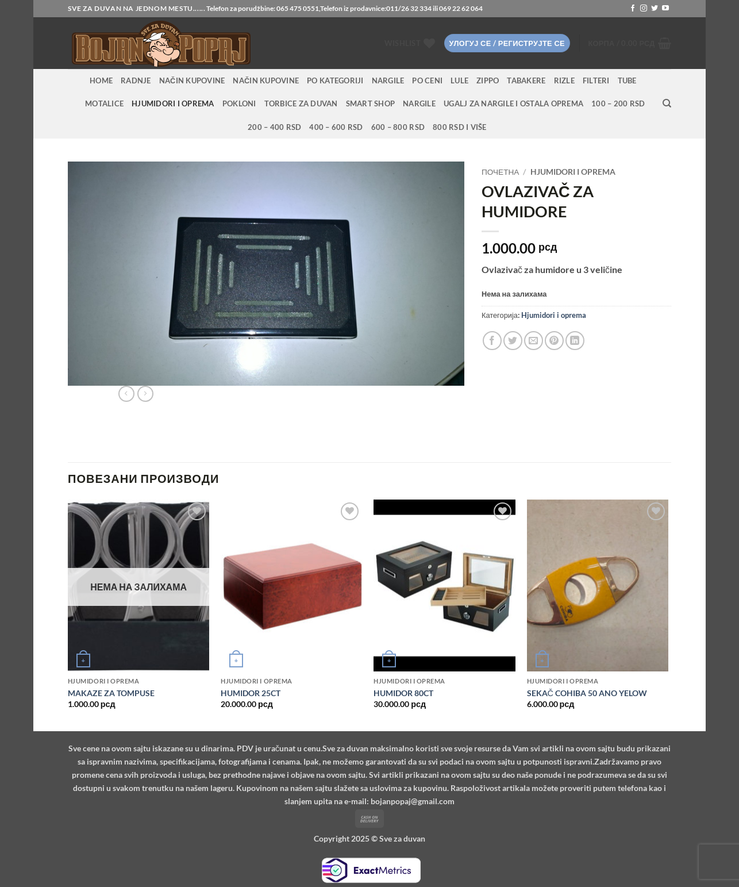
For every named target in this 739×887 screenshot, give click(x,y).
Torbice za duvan (301, 103)
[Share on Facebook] (492, 340)
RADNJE (136, 80)
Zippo (487, 80)
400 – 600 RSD (336, 127)
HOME (101, 80)
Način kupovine (192, 80)
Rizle (564, 80)
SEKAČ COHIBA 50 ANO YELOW (587, 693)
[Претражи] (667, 103)
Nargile (419, 103)
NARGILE (388, 80)
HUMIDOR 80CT (403, 693)
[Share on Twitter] (512, 340)
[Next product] (126, 394)
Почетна (500, 171)
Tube (627, 80)
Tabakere (526, 80)
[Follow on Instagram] (643, 9)
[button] (507, 43)
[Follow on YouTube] (665, 9)
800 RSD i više (460, 127)
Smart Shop (370, 103)
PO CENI (427, 80)
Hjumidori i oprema (173, 103)
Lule (459, 80)
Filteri (596, 80)
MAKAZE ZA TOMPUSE (111, 693)
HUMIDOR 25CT (250, 693)
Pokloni (239, 103)
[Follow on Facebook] (632, 9)
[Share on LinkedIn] (574, 340)
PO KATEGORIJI (335, 80)
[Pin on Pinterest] (554, 340)
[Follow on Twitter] (654, 9)
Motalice (104, 103)
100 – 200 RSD (618, 103)
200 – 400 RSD (274, 127)
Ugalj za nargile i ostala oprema (513, 103)
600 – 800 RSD (398, 127)
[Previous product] (145, 394)
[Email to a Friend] (533, 340)
